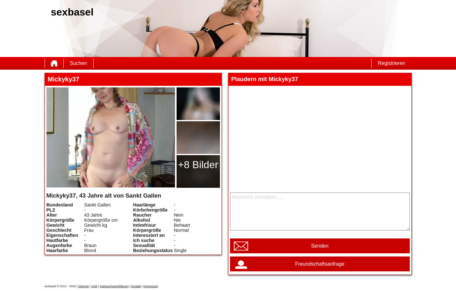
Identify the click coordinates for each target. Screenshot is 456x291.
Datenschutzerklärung (114, 286)
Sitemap (83, 286)
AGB (94, 286)
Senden (319, 246)
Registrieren (391, 63)
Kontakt (136, 286)
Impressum (150, 286)
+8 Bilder (198, 164)
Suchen (78, 63)
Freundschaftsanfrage (320, 264)
